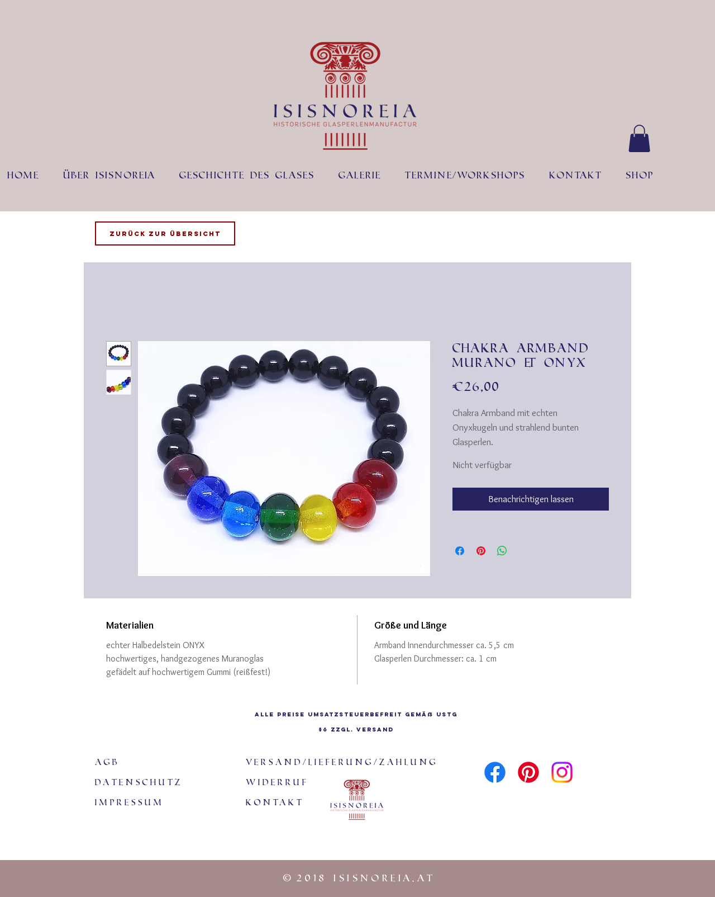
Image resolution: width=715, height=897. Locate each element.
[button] (639, 138)
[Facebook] (495, 772)
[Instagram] (562, 772)
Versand (375, 729)
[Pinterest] (528, 772)
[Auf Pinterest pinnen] (481, 551)
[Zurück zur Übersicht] (165, 233)
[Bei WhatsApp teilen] (502, 551)
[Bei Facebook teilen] (459, 551)
